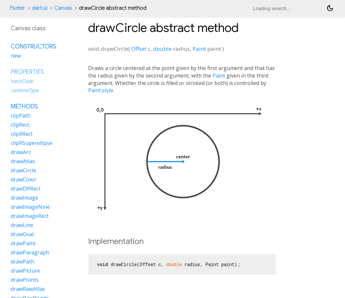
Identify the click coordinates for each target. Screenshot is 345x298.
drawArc (21, 152)
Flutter (17, 8)
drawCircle (23, 170)
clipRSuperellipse (32, 143)
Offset (139, 48)
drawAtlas (23, 161)
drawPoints (25, 279)
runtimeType (25, 90)
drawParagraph (30, 252)
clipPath (20, 115)
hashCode (22, 81)
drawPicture (25, 270)
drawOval (22, 234)
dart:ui (39, 8)
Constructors (33, 46)
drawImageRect (30, 216)
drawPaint (23, 243)
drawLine (22, 225)
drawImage (24, 197)
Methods (24, 106)
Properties (27, 72)
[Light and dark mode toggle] (330, 8)
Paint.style (100, 90)
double (162, 48)
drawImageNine (30, 206)
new (16, 55)
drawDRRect (25, 188)
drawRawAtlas (28, 288)
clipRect (20, 124)
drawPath (22, 261)
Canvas (63, 8)
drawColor (23, 179)
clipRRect (22, 133)
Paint (199, 48)
